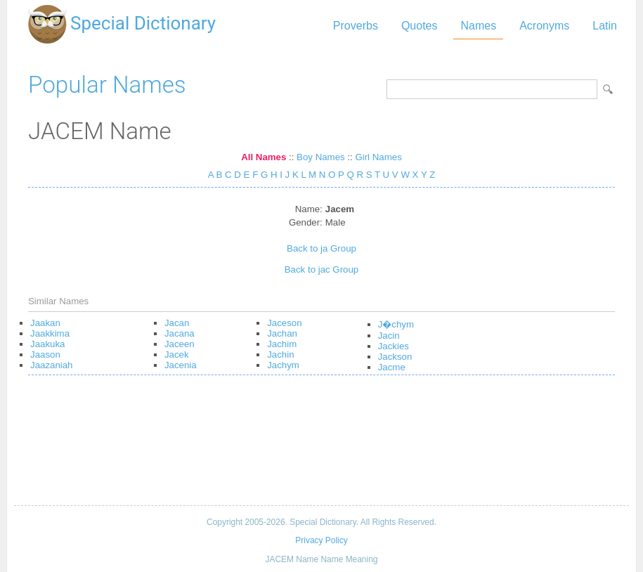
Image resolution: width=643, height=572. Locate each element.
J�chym (396, 324)
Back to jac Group (321, 269)
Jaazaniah (51, 365)
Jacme (391, 367)
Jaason (45, 354)
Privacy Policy (321, 540)
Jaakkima (50, 333)
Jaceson (284, 323)
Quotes (419, 26)
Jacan (176, 323)
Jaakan (45, 323)
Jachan (282, 333)
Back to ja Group (321, 248)
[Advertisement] (321, 445)
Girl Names (378, 157)
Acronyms (544, 26)
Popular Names (107, 84)
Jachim (282, 344)
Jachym (283, 365)
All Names (263, 157)
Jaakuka (47, 344)
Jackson (395, 356)
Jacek (176, 354)
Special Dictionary (143, 23)
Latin (604, 26)
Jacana (179, 333)
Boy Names (321, 157)
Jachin (280, 354)
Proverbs (355, 26)
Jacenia (180, 365)
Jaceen (179, 344)
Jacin (389, 335)
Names (478, 26)
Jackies (393, 346)
